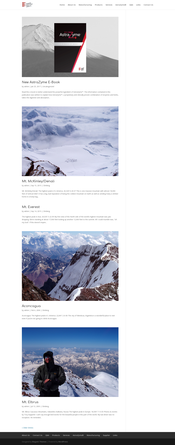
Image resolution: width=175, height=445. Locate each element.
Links (138, 5)
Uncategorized (48, 86)
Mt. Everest (31, 207)
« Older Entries (27, 428)
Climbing (46, 185)
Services (109, 5)
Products (98, 5)
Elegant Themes (39, 442)
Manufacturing (85, 5)
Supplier (106, 435)
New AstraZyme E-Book (41, 82)
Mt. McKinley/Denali (38, 181)
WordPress (63, 442)
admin (26, 86)
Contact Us (148, 5)
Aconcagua (31, 306)
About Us (72, 5)
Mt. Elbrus (30, 402)
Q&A (131, 5)
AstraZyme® (120, 5)
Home (62, 5)
